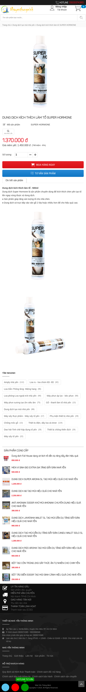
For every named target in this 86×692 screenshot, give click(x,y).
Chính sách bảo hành (42, 676)
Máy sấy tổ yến (14, 436)
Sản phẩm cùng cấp (16, 451)
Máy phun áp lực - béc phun (63, 396)
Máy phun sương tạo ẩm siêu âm (22, 402)
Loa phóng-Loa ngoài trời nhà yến (23, 396)
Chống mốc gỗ (14, 423)
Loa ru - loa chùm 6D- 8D (44, 382)
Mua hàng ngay (43, 164)
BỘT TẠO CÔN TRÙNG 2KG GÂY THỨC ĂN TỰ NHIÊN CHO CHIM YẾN (46, 563)
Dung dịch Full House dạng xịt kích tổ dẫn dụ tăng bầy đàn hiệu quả (45, 456)
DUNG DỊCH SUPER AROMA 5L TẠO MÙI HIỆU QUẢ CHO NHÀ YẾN (45, 479)
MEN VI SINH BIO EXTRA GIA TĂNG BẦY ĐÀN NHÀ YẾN (39, 468)
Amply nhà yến (14, 382)
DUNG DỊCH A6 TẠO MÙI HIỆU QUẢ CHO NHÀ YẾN (37, 491)
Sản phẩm (40, 656)
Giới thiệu (19, 656)
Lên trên (81, 684)
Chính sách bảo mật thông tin (16, 676)
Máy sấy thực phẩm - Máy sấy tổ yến (24, 416)
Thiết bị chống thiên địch (61, 429)
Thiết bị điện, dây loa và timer (45, 423)
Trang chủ (6, 25)
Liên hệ (29, 656)
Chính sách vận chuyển (65, 676)
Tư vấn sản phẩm (43, 173)
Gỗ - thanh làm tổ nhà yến (61, 402)
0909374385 (76, 3)
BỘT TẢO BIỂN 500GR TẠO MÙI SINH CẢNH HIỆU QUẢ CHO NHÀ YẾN (46, 575)
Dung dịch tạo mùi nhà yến (24, 25)
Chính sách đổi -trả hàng (49, 672)
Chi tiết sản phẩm (14, 180)
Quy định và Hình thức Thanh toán (18, 672)
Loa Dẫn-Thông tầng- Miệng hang (23, 389)
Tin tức (50, 656)
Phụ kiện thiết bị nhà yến (64, 416)
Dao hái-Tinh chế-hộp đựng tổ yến (23, 429)
